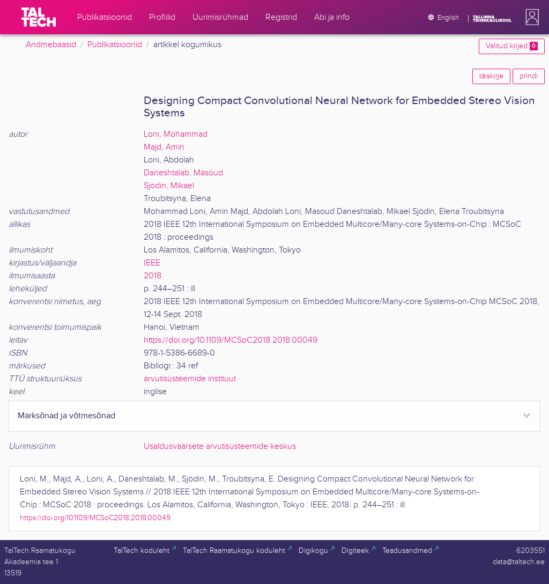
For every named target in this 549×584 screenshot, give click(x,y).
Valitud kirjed (512, 46)
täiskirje (491, 76)
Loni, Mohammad (175, 134)
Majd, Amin (164, 147)
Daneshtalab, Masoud (183, 173)
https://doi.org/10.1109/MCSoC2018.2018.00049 (230, 340)
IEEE (152, 263)
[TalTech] (38, 17)
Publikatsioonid (114, 45)
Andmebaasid (51, 45)
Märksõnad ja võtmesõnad (66, 416)
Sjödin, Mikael (169, 186)
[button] (530, 17)
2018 (152, 276)
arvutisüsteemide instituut (190, 379)
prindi (529, 76)
